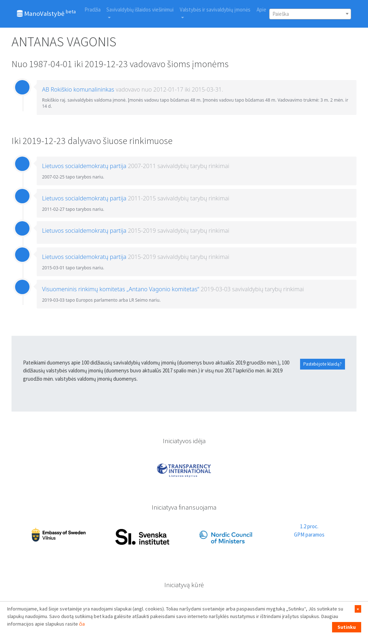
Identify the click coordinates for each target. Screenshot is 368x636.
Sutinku (346, 627)
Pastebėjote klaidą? (322, 364)
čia (82, 624)
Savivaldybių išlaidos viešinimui (140, 9)
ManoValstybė (46, 13)
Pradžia (92, 9)
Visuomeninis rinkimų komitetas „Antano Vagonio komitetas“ (120, 289)
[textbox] (310, 14)
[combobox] (310, 14)
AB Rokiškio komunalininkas (78, 89)
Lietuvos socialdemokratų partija (84, 166)
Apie (261, 9)
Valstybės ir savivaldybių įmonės (215, 9)
